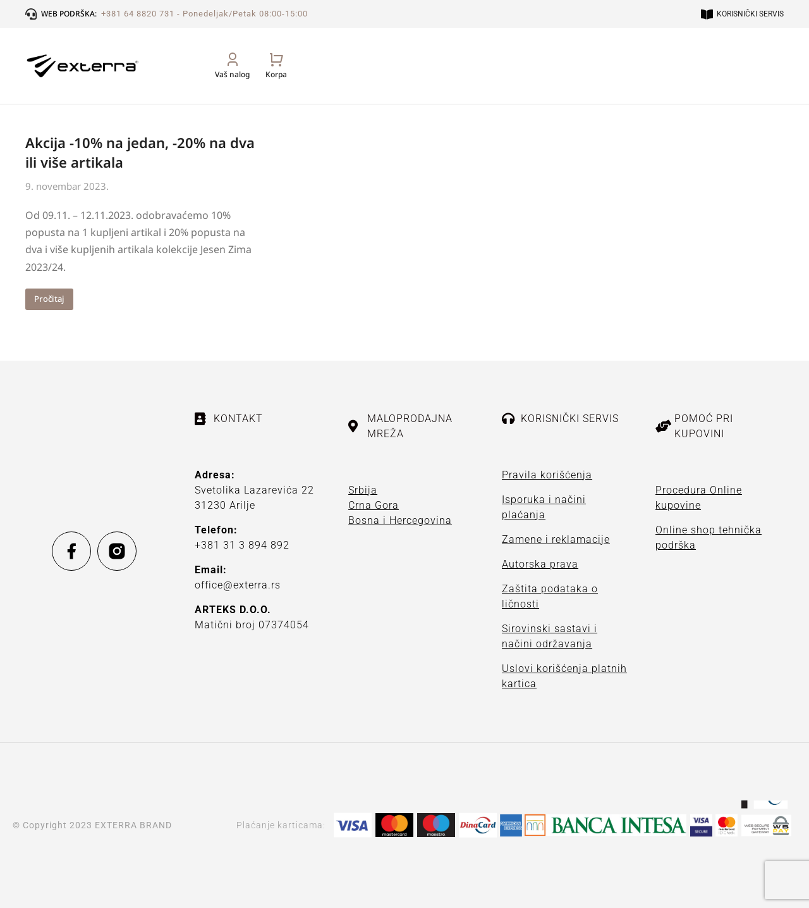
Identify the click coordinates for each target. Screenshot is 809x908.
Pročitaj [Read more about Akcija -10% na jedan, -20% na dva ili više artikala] (49, 298)
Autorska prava (540, 564)
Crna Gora (373, 505)
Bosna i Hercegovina (400, 520)
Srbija (362, 490)
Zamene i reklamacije (556, 539)
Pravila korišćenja (547, 475)
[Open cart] (773, 79)
